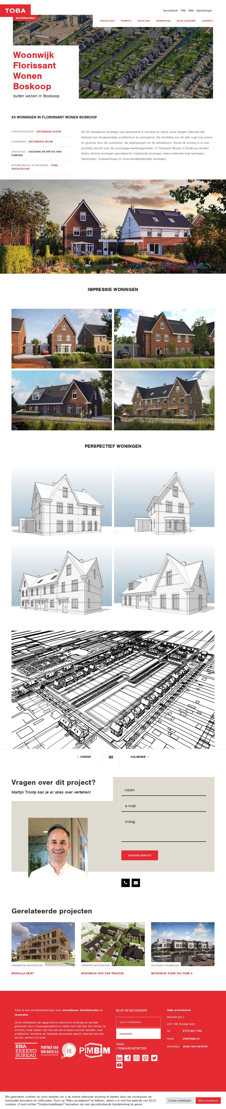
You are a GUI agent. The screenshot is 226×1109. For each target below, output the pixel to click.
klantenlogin (204, 10)
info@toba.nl (191, 1038)
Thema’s (126, 20)
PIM (183, 10)
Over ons (143, 20)
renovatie (21, 1015)
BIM (191, 10)
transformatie (89, 1010)
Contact (207, 20)
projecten (107, 20)
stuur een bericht (195, 1046)
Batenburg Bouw (49, 131)
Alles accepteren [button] (208, 1100)
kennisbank (170, 10)
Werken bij (163, 20)
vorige (84, 757)
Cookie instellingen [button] (179, 1100)
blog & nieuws (186, 20)
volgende (140, 757)
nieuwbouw (70, 1010)
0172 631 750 (192, 1031)
